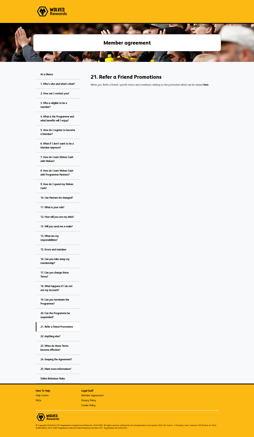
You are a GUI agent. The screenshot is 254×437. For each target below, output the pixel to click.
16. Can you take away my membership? (54, 261)
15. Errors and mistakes (53, 249)
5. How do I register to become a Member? (57, 132)
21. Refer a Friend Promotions (56, 326)
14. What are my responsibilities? (49, 238)
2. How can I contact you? (54, 93)
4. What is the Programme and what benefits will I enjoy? (57, 118)
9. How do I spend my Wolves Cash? (56, 186)
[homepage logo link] (52, 11)
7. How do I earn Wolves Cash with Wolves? (56, 159)
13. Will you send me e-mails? (56, 226)
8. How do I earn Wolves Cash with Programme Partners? (56, 172)
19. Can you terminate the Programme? (54, 301)
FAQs (38, 400)
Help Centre (42, 395)
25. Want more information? (55, 369)
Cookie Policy (88, 405)
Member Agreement (92, 395)
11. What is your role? (52, 207)
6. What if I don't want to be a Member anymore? (57, 145)
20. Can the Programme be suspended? (55, 315)
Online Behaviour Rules (52, 378)
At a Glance (46, 74)
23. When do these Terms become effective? (54, 347)
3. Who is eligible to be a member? (53, 105)
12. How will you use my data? (57, 216)
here (206, 84)
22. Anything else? (50, 336)
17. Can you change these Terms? (54, 274)
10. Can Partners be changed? (56, 197)
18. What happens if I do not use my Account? (56, 288)
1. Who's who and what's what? (57, 83)
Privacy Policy (88, 400)
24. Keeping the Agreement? (56, 359)
